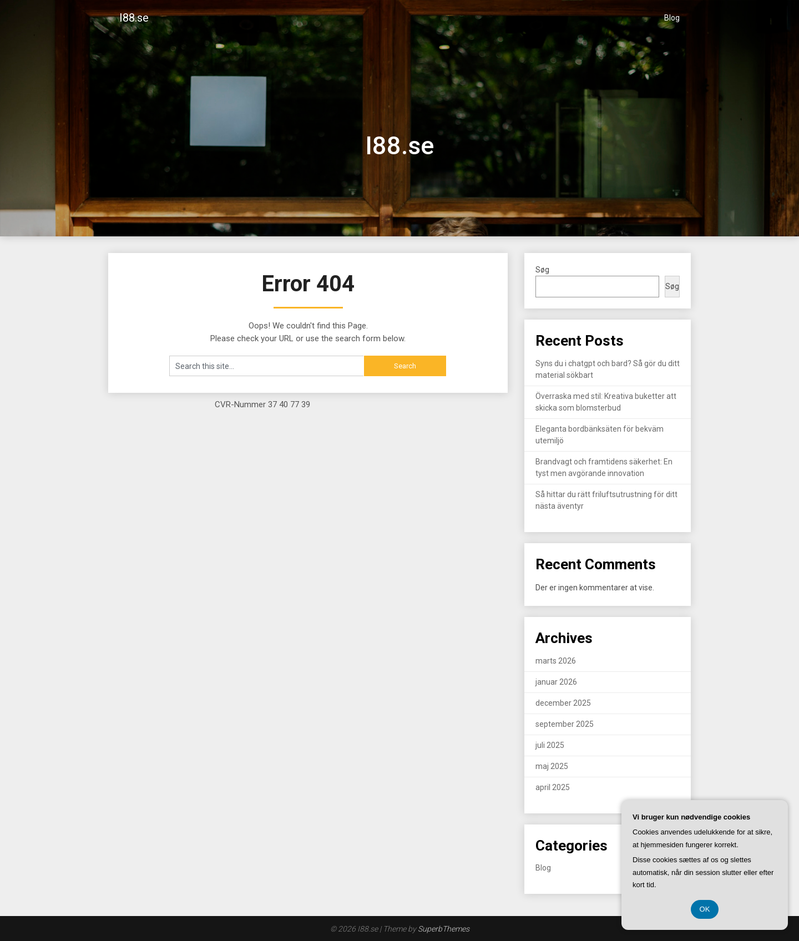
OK (705, 909)
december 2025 (563, 703)
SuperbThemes (443, 928)
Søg (542, 269)
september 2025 (564, 724)
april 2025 (552, 787)
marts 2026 (555, 660)
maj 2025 (551, 766)
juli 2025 (549, 745)
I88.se (134, 17)
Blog (672, 17)
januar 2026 (556, 681)
